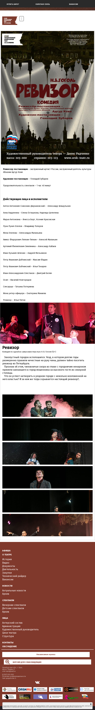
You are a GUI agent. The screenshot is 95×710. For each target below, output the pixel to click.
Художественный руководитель (20, 629)
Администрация (11, 626)
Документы (8, 566)
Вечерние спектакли (14, 605)
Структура (8, 636)
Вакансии (7, 579)
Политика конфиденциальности (14, 676)
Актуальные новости (14, 590)
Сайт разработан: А (9, 678)
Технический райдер (14, 576)
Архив (5, 593)
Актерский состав (12, 622)
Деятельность (10, 569)
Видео (5, 562)
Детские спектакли (13, 608)
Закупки (7, 572)
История (7, 559)
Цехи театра (9, 632)
